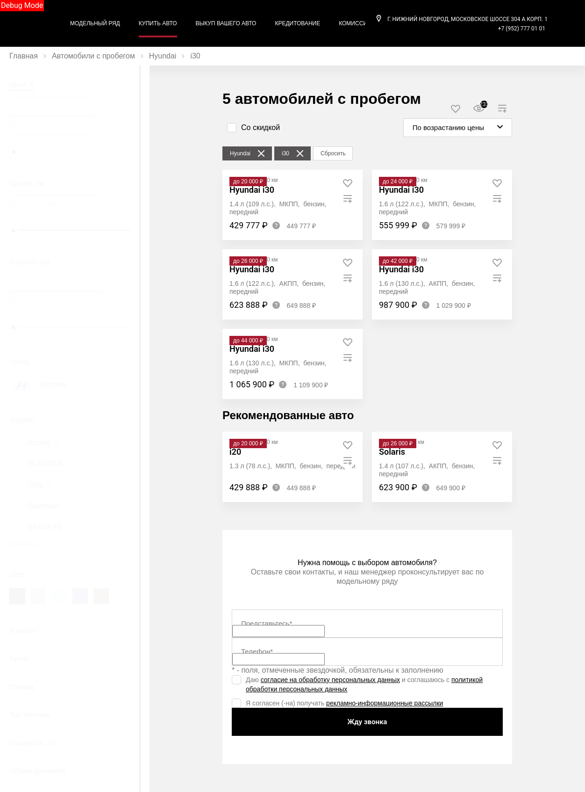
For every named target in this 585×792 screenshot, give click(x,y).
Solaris (392, 452)
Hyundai (163, 56)
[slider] (13, 152)
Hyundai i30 (251, 190)
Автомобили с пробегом (93, 56)
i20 (235, 452)
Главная (23, 56)
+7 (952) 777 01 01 (521, 28)
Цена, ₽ (21, 84)
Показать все (26, 544)
